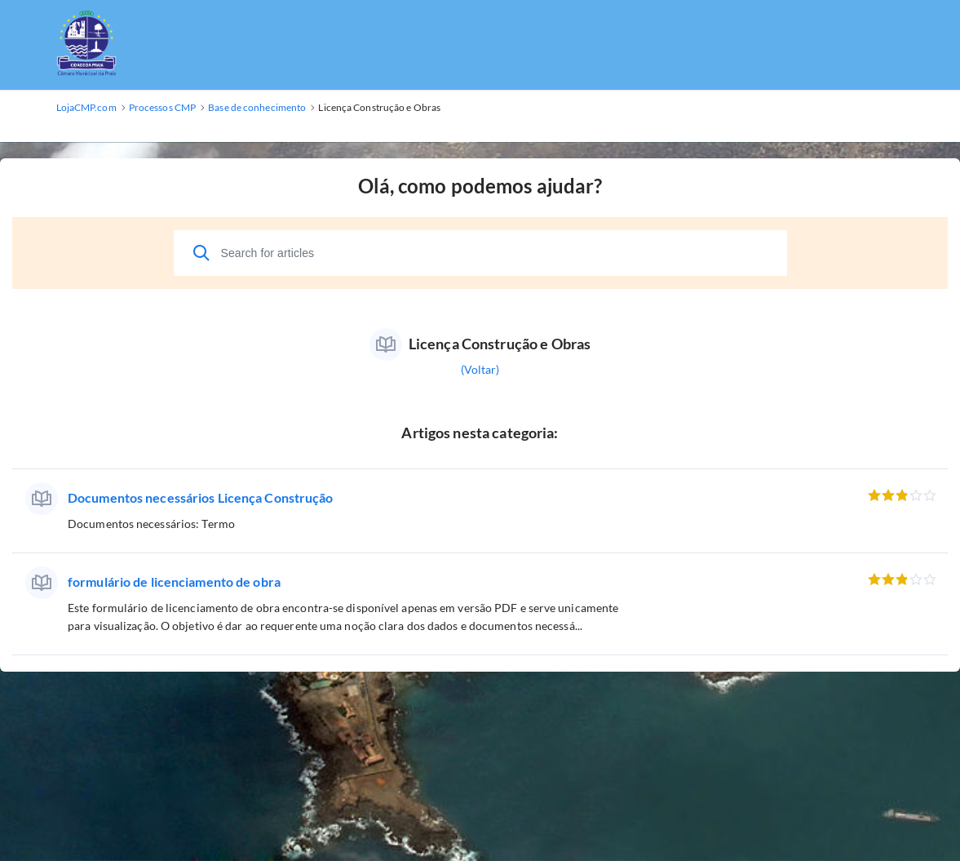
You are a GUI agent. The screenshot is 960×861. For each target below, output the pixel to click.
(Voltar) (480, 369)
